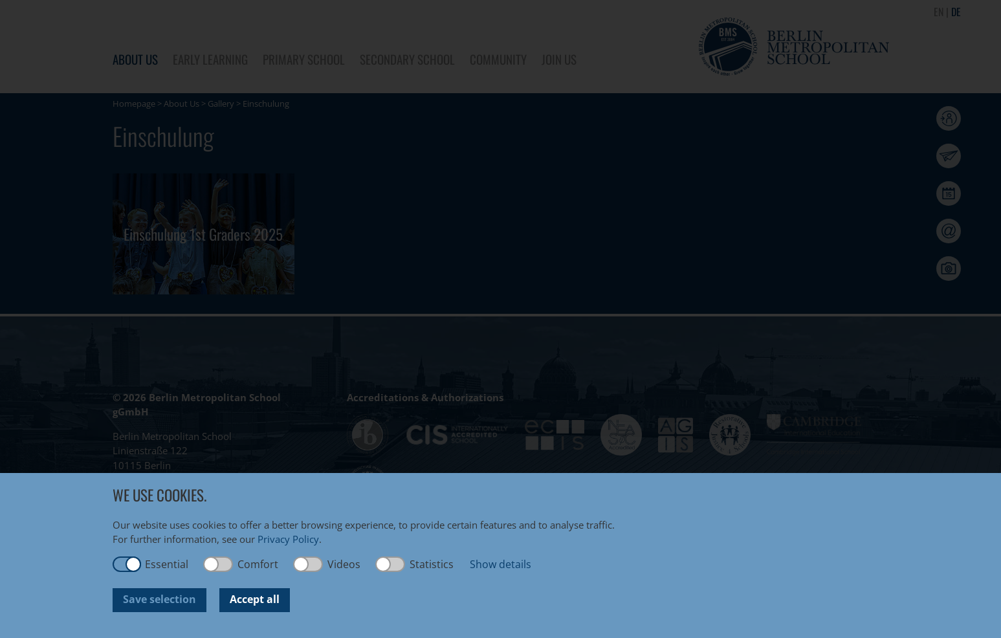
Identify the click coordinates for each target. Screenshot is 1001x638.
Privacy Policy (288, 539)
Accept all (255, 599)
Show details (500, 564)
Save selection (159, 599)
